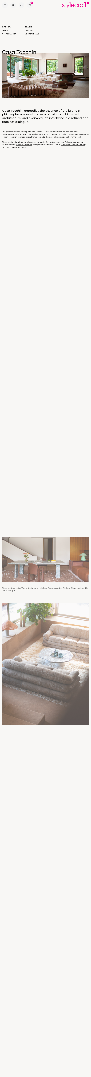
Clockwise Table (19, 589)
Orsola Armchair (24, 144)
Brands (28, 27)
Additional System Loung (73, 144)
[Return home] (75, 5)
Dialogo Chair (69, 589)
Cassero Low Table (61, 142)
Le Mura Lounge (18, 142)
